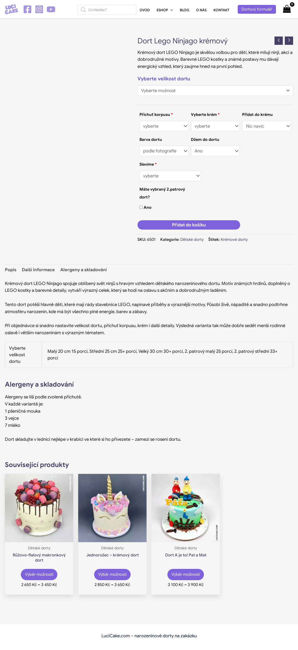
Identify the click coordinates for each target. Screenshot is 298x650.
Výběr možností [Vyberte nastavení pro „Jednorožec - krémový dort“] (112, 575)
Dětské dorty (192, 239)
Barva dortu (150, 139)
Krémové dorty (234, 239)
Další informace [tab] (38, 269)
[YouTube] (51, 9)
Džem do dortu (205, 139)
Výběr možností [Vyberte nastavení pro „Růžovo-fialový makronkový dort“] (39, 575)
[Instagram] (39, 9)
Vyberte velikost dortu (163, 79)
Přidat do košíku (189, 225)
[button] (257, 9)
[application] (170, 10)
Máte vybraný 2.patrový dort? (162, 193)
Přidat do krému (257, 114)
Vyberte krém (205, 114)
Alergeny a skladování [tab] (83, 269)
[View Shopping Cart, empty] (287, 9)
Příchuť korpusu (156, 114)
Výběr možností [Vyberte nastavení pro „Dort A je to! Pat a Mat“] (185, 575)
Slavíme (148, 164)
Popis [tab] (10, 269)
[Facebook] (27, 9)
